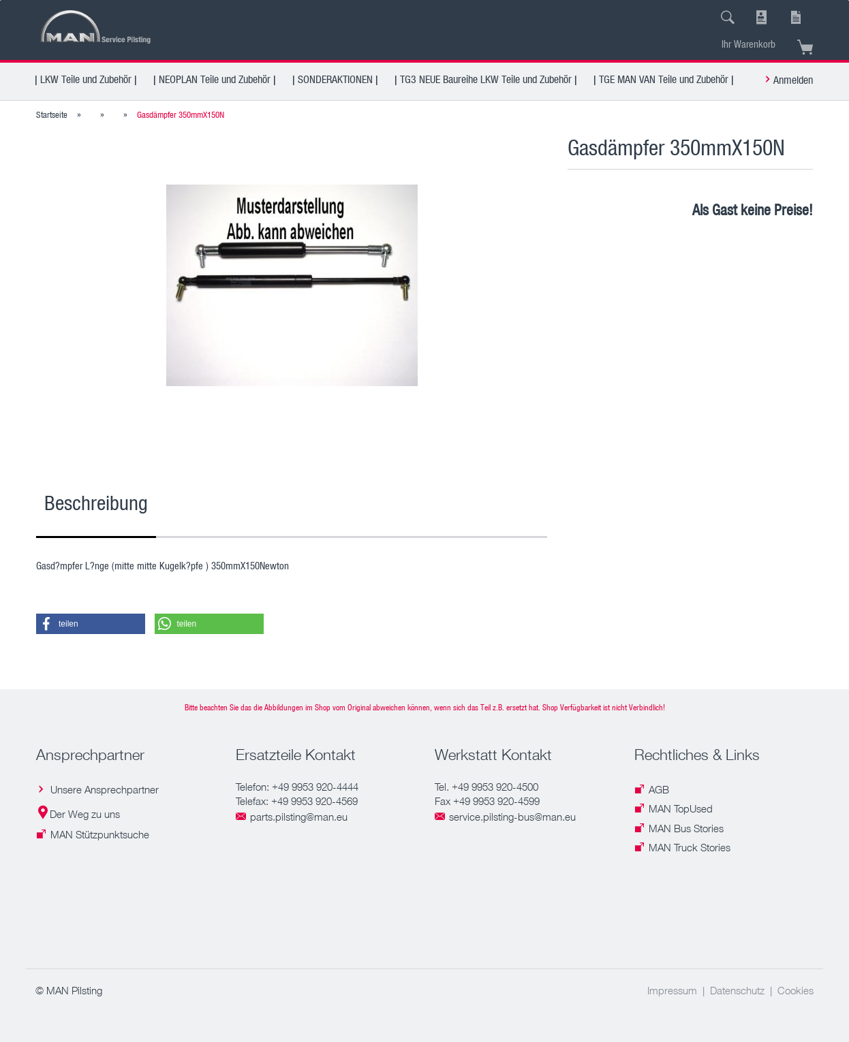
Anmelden (793, 79)
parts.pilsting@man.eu (299, 816)
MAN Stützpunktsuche (99, 834)
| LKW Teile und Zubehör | (86, 79)
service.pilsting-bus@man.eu (512, 816)
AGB (659, 789)
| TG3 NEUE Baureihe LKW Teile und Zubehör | (486, 79)
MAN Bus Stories (686, 828)
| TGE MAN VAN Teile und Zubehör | (663, 79)
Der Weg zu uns (85, 814)
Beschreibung (96, 502)
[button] (90, 624)
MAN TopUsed (681, 808)
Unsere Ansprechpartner (104, 789)
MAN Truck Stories (689, 847)
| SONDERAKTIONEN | (335, 79)
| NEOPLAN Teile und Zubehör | (214, 79)
